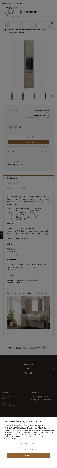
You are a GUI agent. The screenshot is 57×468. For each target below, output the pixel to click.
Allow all (28, 455)
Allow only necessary (28, 443)
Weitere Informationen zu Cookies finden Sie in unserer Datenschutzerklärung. (24, 438)
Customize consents (29, 449)
